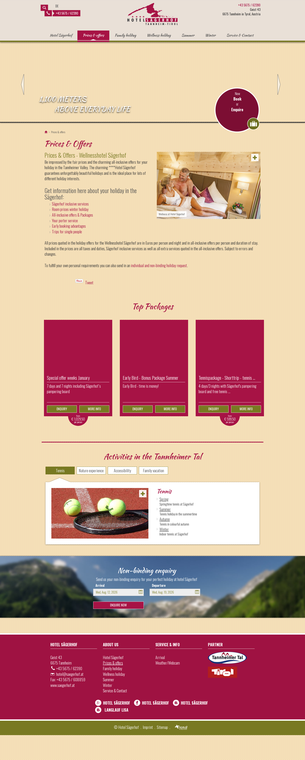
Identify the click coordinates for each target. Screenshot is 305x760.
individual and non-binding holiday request (159, 290)
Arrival (100, 610)
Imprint (148, 752)
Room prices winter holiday (70, 234)
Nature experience (91, 495)
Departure (159, 610)
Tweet (89, 307)
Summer (187, 35)
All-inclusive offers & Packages (72, 240)
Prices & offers (93, 35)
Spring (164, 524)
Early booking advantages (69, 251)
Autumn (165, 544)
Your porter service (65, 245)
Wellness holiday (159, 35)
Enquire (237, 134)
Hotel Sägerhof (61, 35)
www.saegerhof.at (62, 710)
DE (56, 6)
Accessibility (122, 495)
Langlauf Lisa (116, 735)
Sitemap (162, 752)
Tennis (60, 495)
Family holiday (125, 35)
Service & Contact (239, 35)
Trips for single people (67, 256)
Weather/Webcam (167, 688)
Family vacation (153, 495)
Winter (210, 35)
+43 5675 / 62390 (62, 13)
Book (237, 124)
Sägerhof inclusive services (70, 228)
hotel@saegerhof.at (69, 699)
